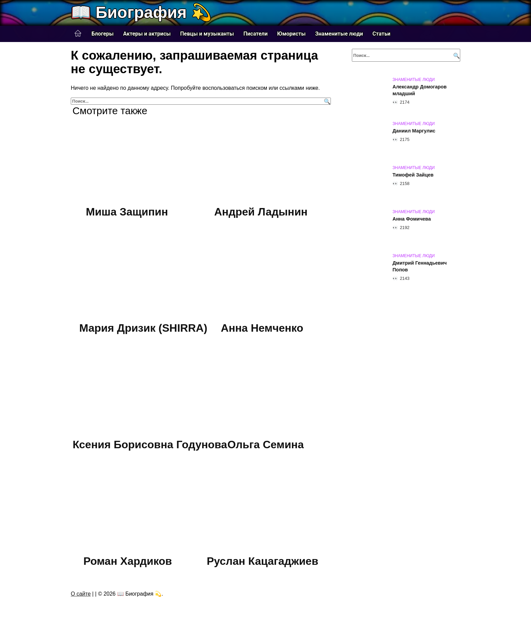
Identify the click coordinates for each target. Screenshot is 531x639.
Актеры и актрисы (147, 33)
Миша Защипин (127, 212)
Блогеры (102, 33)
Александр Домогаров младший (419, 90)
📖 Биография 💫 (141, 12)
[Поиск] (326, 101)
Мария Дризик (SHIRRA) (143, 328)
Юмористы (291, 33)
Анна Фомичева (411, 219)
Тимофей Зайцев (412, 175)
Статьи (381, 33)
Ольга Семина (266, 444)
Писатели (255, 33)
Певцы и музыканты (207, 33)
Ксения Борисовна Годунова (149, 444)
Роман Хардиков (127, 561)
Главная (78, 33)
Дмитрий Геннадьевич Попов (419, 266)
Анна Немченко (262, 328)
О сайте (81, 594)
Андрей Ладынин (261, 212)
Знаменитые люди (339, 33)
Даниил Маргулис (414, 130)
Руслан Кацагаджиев (262, 561)
